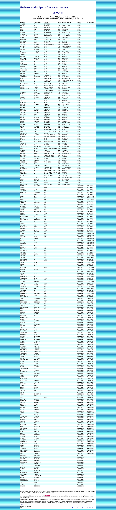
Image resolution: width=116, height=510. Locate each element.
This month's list (86, 508)
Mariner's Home (76, 508)
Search (94, 508)
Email (21, 505)
